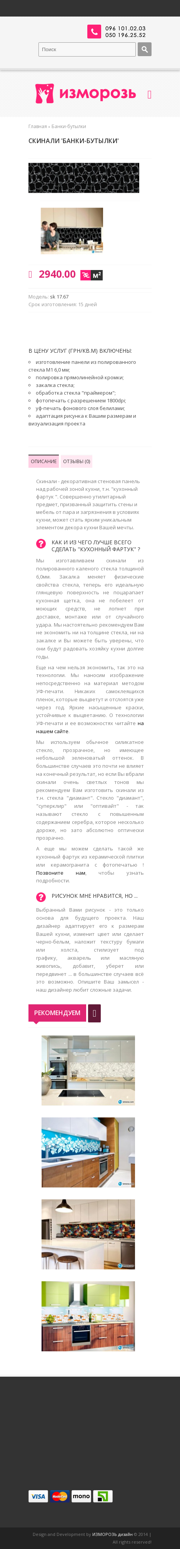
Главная (37, 126)
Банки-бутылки (69, 126)
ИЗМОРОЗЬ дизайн (112, 1534)
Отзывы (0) (76, 461)
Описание (44, 461)
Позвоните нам (60, 872)
